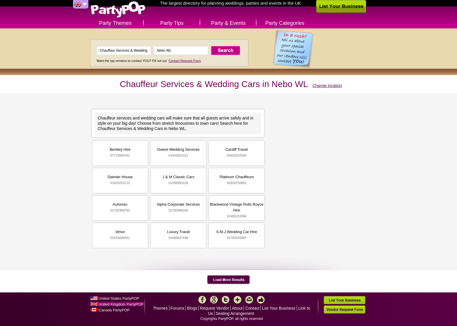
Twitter (225, 300)
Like (261, 300)
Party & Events (228, 23)
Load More (228, 280)
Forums (177, 308)
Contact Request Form (184, 61)
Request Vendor (214, 308)
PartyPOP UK (118, 9)
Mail (249, 300)
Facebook (202, 300)
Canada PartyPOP (114, 310)
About (237, 308)
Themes (160, 308)
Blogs (192, 308)
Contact (252, 308)
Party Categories (284, 23)
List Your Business (278, 308)
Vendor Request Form (344, 309)
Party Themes (115, 23)
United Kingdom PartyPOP (121, 304)
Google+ (214, 300)
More (237, 300)
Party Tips (172, 23)
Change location (327, 85)
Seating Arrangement (235, 313)
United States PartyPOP (119, 298)
